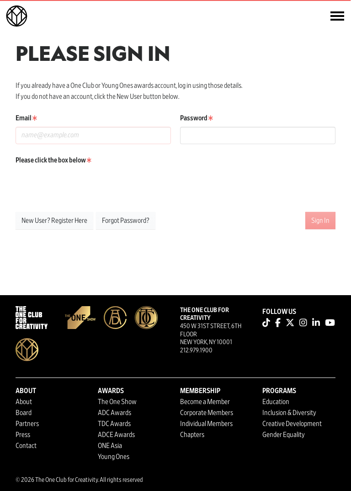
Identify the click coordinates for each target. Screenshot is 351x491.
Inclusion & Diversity (289, 412)
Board (24, 412)
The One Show (117, 401)
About (24, 401)
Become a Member (205, 401)
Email (26, 118)
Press (23, 434)
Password (196, 118)
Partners (27, 423)
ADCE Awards (116, 434)
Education (275, 401)
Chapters (192, 434)
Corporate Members (206, 412)
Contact (26, 445)
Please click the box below (53, 160)
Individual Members (206, 423)
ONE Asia (110, 445)
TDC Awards (114, 423)
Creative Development (292, 423)
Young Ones (113, 456)
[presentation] (85, 187)
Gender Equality (283, 434)
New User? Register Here (54, 220)
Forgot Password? (125, 220)
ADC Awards (114, 412)
